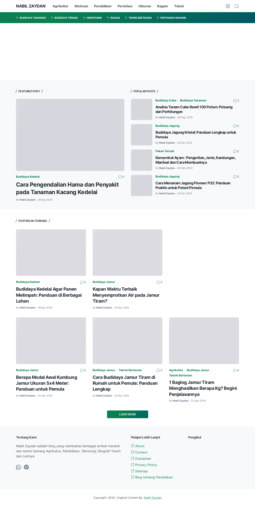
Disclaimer (141, 459)
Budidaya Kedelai (28, 176)
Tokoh (179, 6)
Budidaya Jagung (167, 125)
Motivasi (81, 6)
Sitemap (139, 471)
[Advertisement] (121, 51)
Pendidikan (102, 6)
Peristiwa (125, 6)
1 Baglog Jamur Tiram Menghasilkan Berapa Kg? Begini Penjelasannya (203, 388)
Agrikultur (60, 6)
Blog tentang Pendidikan (152, 477)
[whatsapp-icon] (18, 467)
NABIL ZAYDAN (30, 6)
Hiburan (144, 6)
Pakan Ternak (164, 151)
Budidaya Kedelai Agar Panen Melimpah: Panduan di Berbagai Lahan (49, 295)
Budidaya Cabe (165, 100)
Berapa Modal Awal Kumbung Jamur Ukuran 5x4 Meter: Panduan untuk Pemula (46, 383)
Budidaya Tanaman (193, 100)
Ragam (162, 6)
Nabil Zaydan (153, 497)
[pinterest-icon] (26, 467)
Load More (127, 414)
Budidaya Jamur (104, 282)
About (138, 446)
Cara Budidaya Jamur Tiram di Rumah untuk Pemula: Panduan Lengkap (125, 383)
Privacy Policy (144, 465)
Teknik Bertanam (130, 370)
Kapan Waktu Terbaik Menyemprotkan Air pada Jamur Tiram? (126, 295)
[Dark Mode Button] (227, 6)
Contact (139, 452)
